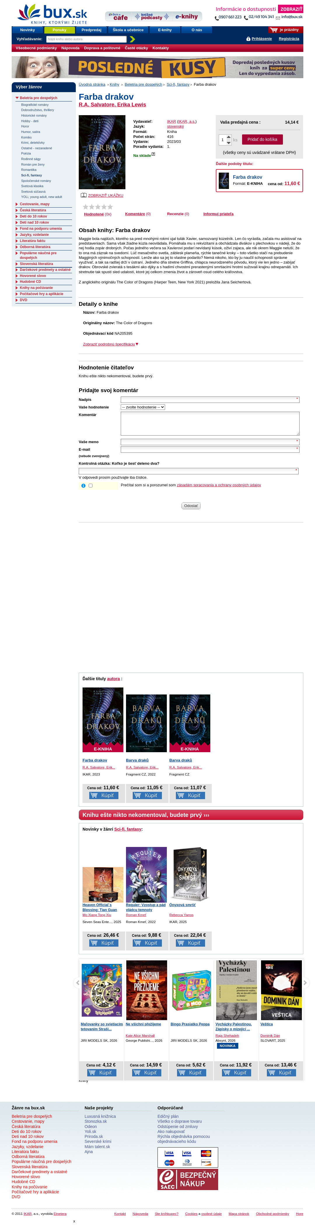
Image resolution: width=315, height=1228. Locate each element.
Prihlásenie (262, 38)
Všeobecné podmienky (36, 48)
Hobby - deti (29, 121)
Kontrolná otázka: (95, 468)
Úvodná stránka (92, 84)
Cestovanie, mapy (35, 204)
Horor (25, 126)
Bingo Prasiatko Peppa (190, 1029)
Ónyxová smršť (182, 909)
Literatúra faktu (32, 241)
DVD (23, 300)
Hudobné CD (30, 282)
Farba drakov (247, 177)
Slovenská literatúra (36, 264)
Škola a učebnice (128, 30)
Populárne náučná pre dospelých (41, 1166)
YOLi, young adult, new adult (41, 197)
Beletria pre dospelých (143, 84)
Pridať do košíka (262, 139)
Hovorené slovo (33, 276)
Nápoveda (70, 48)
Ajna (89, 1156)
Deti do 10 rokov (33, 216)
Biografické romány (34, 104)
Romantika (28, 169)
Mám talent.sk (97, 1151)
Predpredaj (92, 30)
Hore (299, 1218)
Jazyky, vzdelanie (34, 235)
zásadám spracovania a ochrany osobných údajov (219, 489)
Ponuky (59, 30)
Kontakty (161, 48)
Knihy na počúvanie (36, 288)
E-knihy (165, 30)
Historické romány (34, 115)
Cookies (191, 1218)
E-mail (84, 454)
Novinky (27, 30)
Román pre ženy (33, 164)
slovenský (175, 126)
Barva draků (137, 764)
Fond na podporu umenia (41, 229)
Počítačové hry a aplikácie (41, 294)
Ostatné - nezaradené (36, 148)
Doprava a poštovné (102, 48)
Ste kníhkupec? (166, 1218)
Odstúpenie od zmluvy (178, 1131)
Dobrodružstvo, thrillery (37, 110)
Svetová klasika (32, 186)
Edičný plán (168, 1120)
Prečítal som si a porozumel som (191, 489)
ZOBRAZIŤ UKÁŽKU (102, 195)
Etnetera (60, 1218)
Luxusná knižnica (100, 1120)
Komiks (26, 137)
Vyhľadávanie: (30, 39)
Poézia (26, 153)
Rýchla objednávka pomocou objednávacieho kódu (184, 1143)
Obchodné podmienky (272, 1218)
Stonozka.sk (96, 1125)
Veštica (266, 1029)
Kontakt (120, 1218)
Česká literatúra (33, 210)
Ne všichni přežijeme (143, 1029)
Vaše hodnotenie (94, 407)
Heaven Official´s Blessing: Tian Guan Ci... (100, 914)
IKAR (171, 121)
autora (113, 683)
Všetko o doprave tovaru (180, 1125)
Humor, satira (30, 132)
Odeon (91, 1131)
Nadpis (85, 399)
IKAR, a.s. (186, 121)
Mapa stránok (239, 1218)
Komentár (88, 415)
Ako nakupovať (171, 1136)
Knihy (114, 84)
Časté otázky (136, 48)
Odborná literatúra (35, 247)
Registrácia (289, 38)
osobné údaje (211, 1218)
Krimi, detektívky (33, 142)
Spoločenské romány (36, 181)
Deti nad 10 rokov (34, 222)
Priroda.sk (94, 1140)
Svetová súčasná (33, 191)
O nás (197, 30)
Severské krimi (98, 1145)
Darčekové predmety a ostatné (45, 270)
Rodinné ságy (31, 159)
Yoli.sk (90, 1136)
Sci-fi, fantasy (178, 84)
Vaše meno (89, 446)
